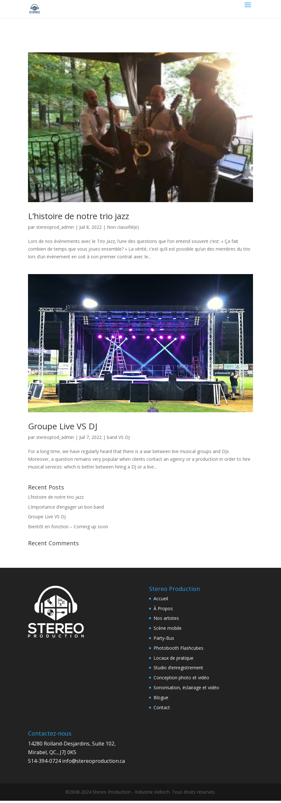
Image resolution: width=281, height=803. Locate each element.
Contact (162, 707)
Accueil (161, 598)
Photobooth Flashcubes (178, 648)
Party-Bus (164, 638)
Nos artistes (166, 618)
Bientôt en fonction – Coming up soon (68, 526)
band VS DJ (118, 437)
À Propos (163, 608)
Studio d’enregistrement (178, 668)
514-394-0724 (44, 760)
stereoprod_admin (55, 227)
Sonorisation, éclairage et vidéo (186, 687)
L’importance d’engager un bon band (66, 507)
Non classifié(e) (123, 227)
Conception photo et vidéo (181, 677)
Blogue (161, 697)
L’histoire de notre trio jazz (78, 216)
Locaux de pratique (173, 658)
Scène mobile (168, 628)
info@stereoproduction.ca (93, 760)
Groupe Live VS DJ (63, 426)
